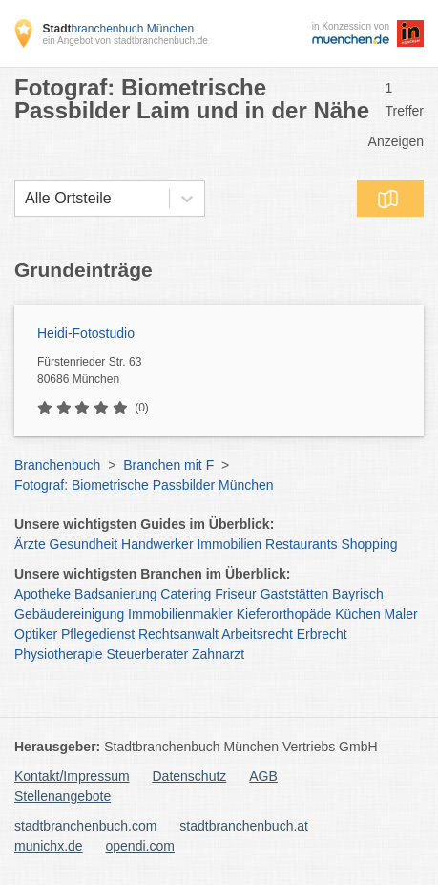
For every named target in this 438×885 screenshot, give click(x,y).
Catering (185, 593)
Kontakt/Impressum (72, 776)
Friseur (236, 593)
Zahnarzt (218, 654)
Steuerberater (148, 654)
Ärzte (30, 544)
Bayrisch (358, 593)
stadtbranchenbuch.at (243, 825)
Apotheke (42, 593)
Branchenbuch (57, 465)
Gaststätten (295, 593)
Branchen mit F (168, 465)
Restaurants (301, 544)
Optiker (35, 634)
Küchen (357, 614)
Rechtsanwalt (178, 634)
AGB (263, 776)
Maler (401, 614)
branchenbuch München (118, 28)
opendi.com (139, 845)
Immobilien (229, 544)
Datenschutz (190, 776)
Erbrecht (322, 634)
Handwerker (157, 544)
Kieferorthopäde (284, 614)
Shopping (369, 544)
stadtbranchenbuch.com (85, 825)
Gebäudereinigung (69, 614)
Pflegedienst (98, 634)
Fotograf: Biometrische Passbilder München (144, 485)
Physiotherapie (58, 654)
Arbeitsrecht (257, 634)
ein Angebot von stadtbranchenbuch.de (124, 40)
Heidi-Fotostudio (86, 333)
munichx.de (48, 845)
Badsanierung (115, 593)
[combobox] (25, 198)
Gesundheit (84, 544)
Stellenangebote (62, 796)
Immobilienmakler (180, 614)
